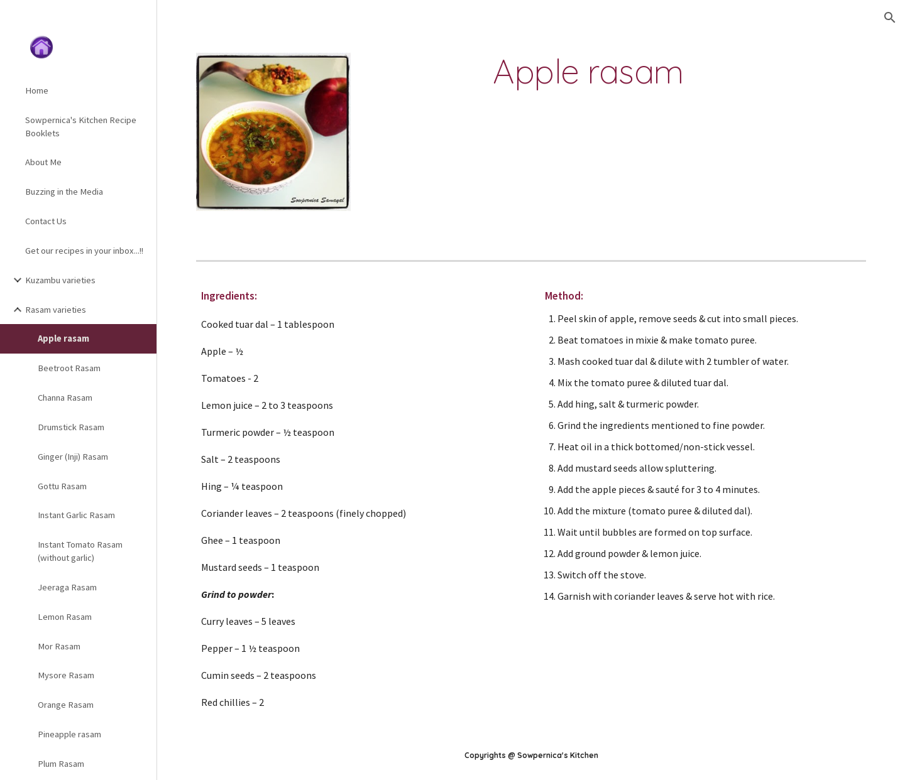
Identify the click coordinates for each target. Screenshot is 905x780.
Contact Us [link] (46, 221)
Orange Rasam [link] (66, 704)
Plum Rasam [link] (61, 763)
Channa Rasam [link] (65, 397)
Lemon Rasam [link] (65, 616)
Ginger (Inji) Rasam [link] (73, 456)
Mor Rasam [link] (59, 646)
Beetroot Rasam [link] (69, 368)
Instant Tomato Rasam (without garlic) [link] (80, 551)
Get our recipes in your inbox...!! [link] (84, 250)
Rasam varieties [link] (55, 309)
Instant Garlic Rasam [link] (76, 515)
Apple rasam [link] (63, 338)
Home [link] (36, 90)
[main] (588, 71)
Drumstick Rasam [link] (71, 427)
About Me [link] (43, 162)
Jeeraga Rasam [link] (67, 587)
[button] (890, 18)
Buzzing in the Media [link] (64, 191)
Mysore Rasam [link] (66, 675)
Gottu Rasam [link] (62, 486)
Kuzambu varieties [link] (60, 280)
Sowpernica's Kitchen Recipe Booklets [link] (80, 126)
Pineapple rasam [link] (69, 734)
